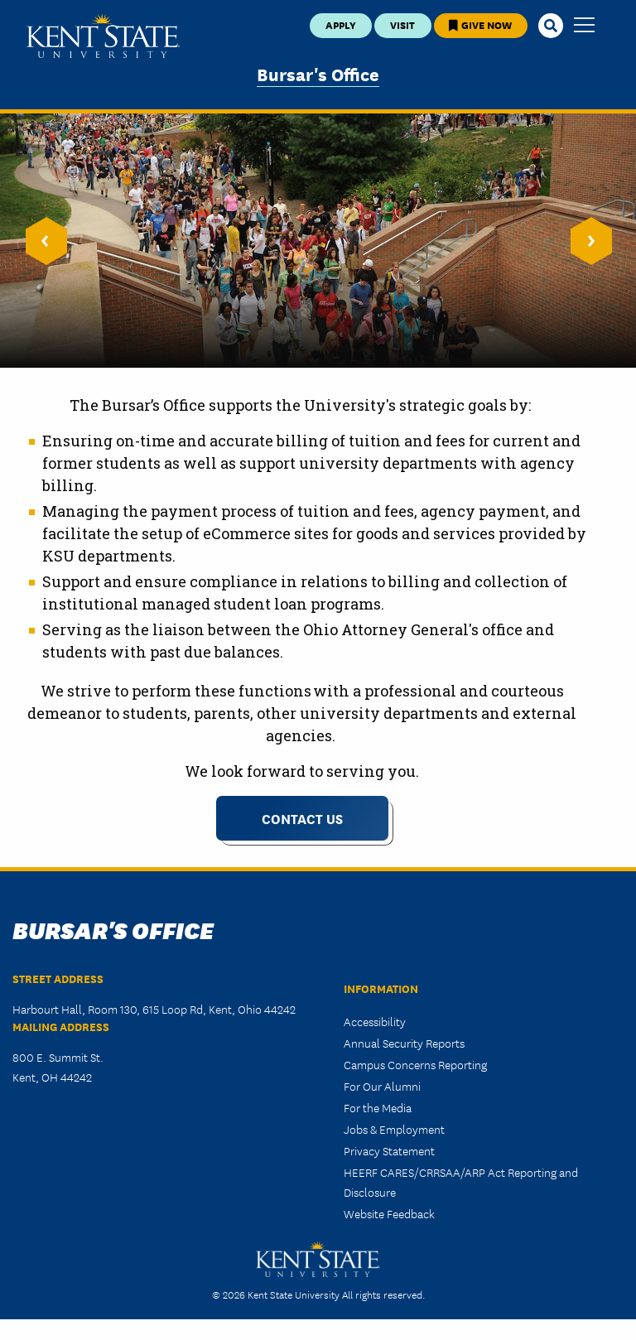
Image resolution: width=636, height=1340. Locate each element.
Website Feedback (389, 1213)
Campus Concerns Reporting (415, 1064)
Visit (402, 24)
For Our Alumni (382, 1086)
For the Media (378, 1107)
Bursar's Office (318, 73)
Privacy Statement (389, 1150)
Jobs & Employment (394, 1129)
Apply (340, 24)
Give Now (480, 24)
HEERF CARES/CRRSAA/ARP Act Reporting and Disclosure (461, 1182)
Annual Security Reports (404, 1043)
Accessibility (375, 1021)
